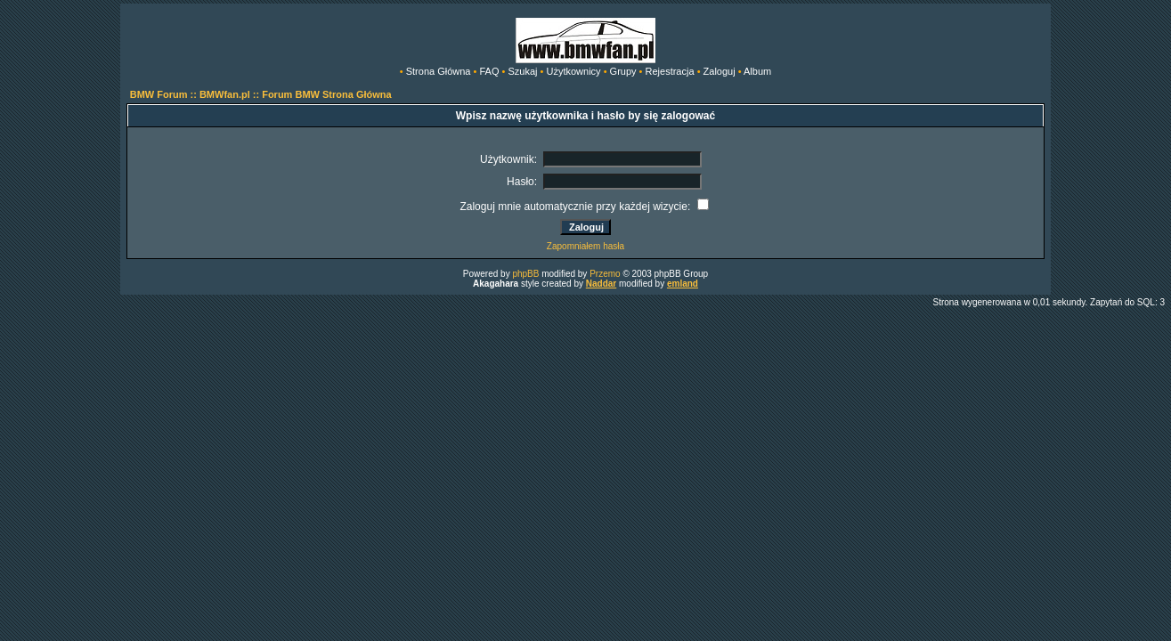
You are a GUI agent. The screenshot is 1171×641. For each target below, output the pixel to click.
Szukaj (522, 71)
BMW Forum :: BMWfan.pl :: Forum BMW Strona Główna (261, 94)
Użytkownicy (573, 71)
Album (757, 71)
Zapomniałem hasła (585, 246)
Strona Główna (438, 71)
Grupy (623, 71)
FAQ (489, 71)
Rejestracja (670, 71)
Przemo (605, 274)
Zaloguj (719, 71)
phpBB (525, 274)
